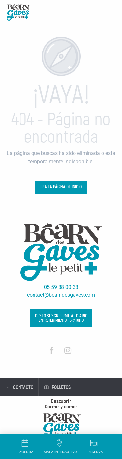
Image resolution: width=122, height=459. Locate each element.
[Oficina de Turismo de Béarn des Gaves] (18, 13)
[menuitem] (61, 401)
